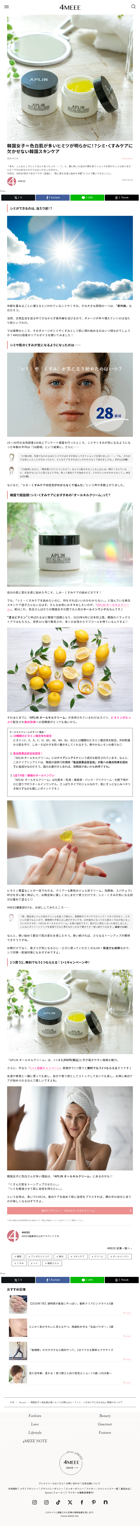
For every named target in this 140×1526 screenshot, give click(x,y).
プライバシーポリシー (51, 1488)
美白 (61, 1256)
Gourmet (105, 1424)
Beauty (105, 1416)
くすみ (20, 1263)
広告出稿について (91, 1483)
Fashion (35, 1416)
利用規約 (13, 1488)
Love (35, 1424)
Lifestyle (35, 1433)
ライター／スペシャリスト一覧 (102, 1488)
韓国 (19, 1256)
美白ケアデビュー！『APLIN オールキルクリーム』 (68, 1210)
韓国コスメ (53, 1263)
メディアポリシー (29, 1488)
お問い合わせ (73, 1483)
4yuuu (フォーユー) (55, 1492)
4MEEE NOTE (35, 1441)
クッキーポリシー (75, 1488)
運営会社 (125, 1488)
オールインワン (121, 1256)
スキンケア (79, 1256)
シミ (35, 1263)
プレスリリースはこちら (51, 1483)
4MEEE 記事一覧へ (118, 1248)
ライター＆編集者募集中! (81, 1492)
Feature (105, 1433)
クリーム (98, 1256)
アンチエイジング (40, 1256)
